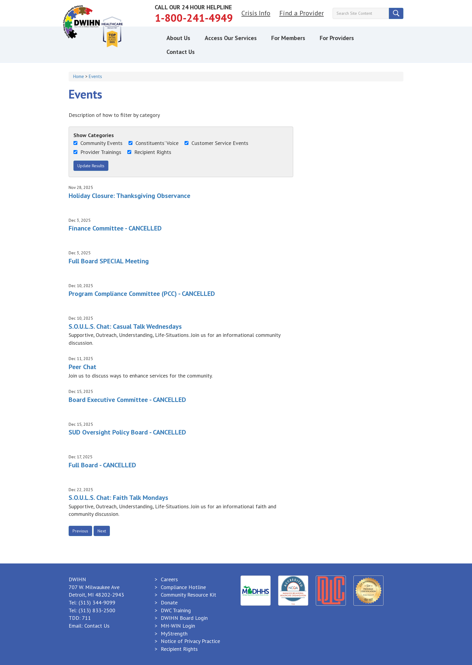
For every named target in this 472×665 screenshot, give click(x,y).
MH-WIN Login (178, 625)
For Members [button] (288, 38)
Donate (169, 602)
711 (86, 617)
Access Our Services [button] (231, 38)
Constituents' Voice (154, 143)
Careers (169, 579)
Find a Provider (301, 13)
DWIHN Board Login (184, 617)
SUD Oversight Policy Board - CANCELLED (127, 432)
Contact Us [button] (180, 52)
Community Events (98, 143)
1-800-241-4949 (194, 18)
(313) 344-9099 (97, 602)
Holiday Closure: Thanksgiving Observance (129, 195)
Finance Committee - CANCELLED (115, 228)
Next (102, 531)
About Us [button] (178, 38)
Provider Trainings (97, 152)
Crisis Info (255, 13)
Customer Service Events (216, 143)
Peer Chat (82, 366)
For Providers (337, 38)
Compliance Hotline (183, 587)
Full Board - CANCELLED (102, 465)
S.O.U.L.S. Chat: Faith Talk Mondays (118, 497)
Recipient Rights (149, 152)
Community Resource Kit (188, 594)
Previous (80, 531)
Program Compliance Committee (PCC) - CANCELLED (142, 293)
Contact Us (97, 625)
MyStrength (174, 633)
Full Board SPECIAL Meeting (109, 261)
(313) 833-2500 (97, 610)
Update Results (90, 165)
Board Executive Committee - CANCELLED (127, 399)
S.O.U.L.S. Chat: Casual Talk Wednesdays (125, 326)
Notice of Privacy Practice (190, 641)
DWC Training (176, 610)
